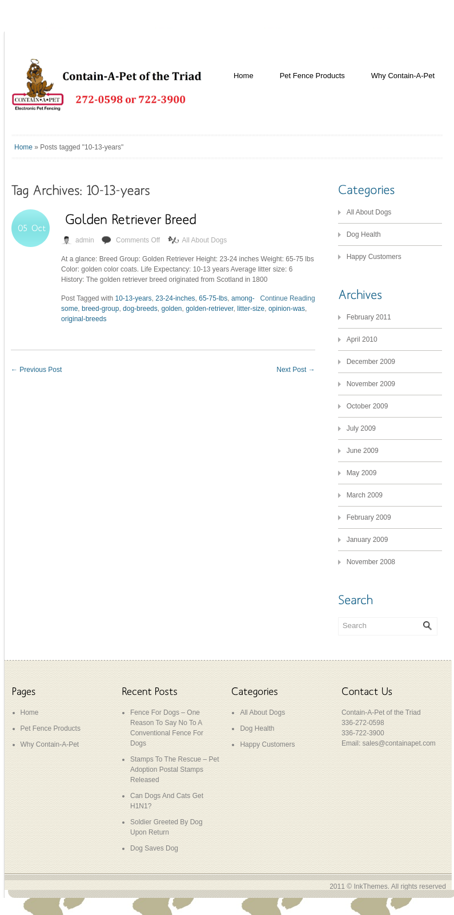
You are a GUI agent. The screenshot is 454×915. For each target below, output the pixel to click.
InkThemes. (371, 886)
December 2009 (371, 362)
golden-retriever (209, 309)
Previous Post (36, 370)
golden (171, 309)
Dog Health (364, 234)
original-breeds (83, 319)
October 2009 (367, 406)
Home (244, 75)
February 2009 (369, 517)
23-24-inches (175, 298)
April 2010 (362, 339)
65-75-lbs (213, 298)
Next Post (295, 370)
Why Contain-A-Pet (403, 75)
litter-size (250, 309)
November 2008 (371, 562)
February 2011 (369, 317)
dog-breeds (140, 309)
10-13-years (133, 298)
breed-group (100, 309)
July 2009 (361, 428)
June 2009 (363, 451)
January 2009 (367, 540)
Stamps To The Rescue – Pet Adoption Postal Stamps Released (174, 769)
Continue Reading (287, 298)
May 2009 (362, 473)
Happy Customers (374, 257)
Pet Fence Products (312, 75)
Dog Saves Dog (154, 848)
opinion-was (286, 309)
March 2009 (365, 495)
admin (84, 240)
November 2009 (371, 384)
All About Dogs (204, 240)
